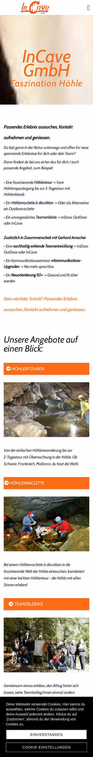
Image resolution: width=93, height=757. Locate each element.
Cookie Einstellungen (46, 747)
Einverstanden (46, 735)
